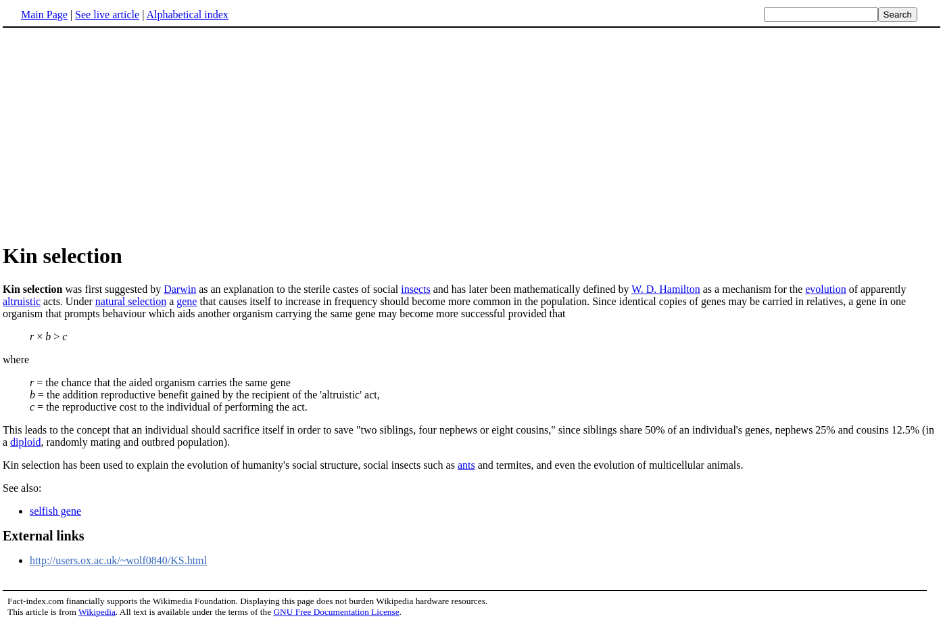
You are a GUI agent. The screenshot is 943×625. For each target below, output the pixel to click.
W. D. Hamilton (665, 289)
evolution (825, 289)
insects (416, 289)
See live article (107, 14)
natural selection (130, 301)
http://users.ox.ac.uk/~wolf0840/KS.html (118, 560)
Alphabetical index (187, 14)
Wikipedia (97, 612)
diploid (25, 442)
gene (186, 301)
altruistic (22, 301)
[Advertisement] (471, 134)
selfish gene (55, 511)
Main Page (44, 14)
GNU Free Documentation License (336, 612)
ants (466, 465)
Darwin (180, 289)
